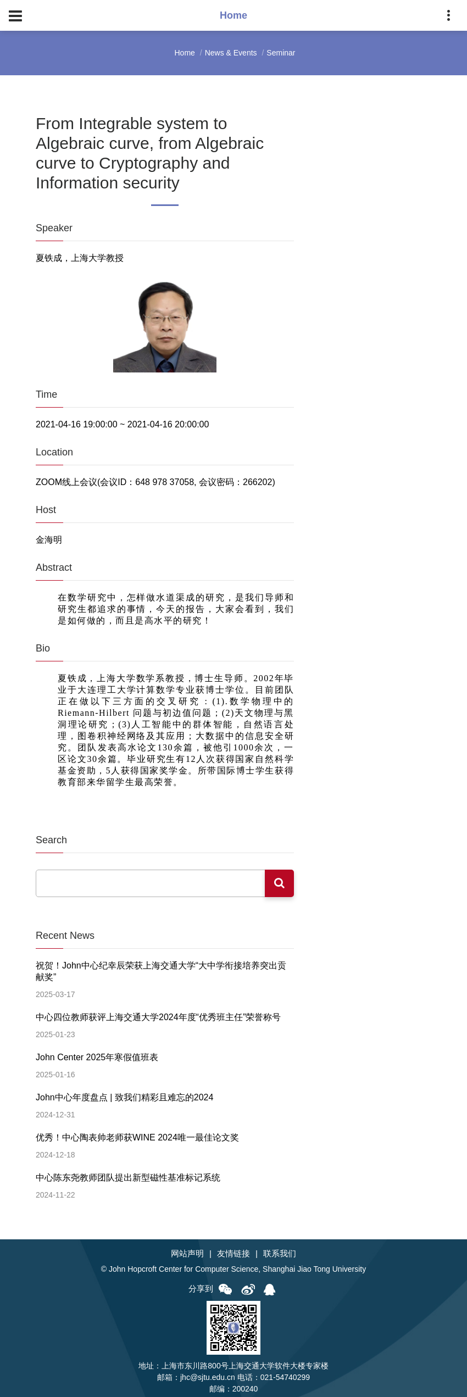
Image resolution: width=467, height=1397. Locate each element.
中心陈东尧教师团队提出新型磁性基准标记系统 (128, 1172)
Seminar (280, 52)
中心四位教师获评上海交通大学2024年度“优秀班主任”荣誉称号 (158, 1015)
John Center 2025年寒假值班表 (97, 1054)
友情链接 (233, 1248)
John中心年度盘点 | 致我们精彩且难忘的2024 (124, 1093)
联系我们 (279, 1248)
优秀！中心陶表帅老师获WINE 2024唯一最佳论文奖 (137, 1133)
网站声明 (187, 1248)
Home (185, 52)
